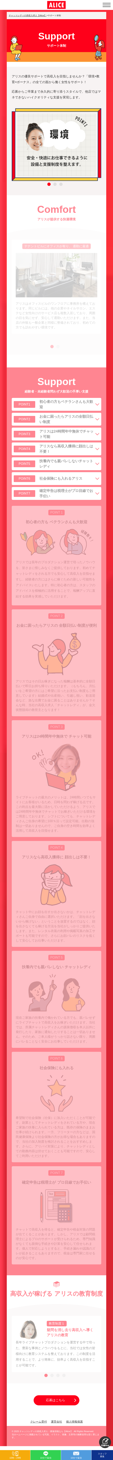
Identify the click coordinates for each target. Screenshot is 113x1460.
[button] (105, 1442)
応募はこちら (55, 1400)
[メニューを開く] (107, 5)
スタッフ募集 (102, 1455)
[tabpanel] (56, 144)
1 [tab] (49, 186)
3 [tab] (60, 186)
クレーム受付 (38, 1421)
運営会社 (56, 1421)
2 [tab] (54, 186)
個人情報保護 (74, 1421)
